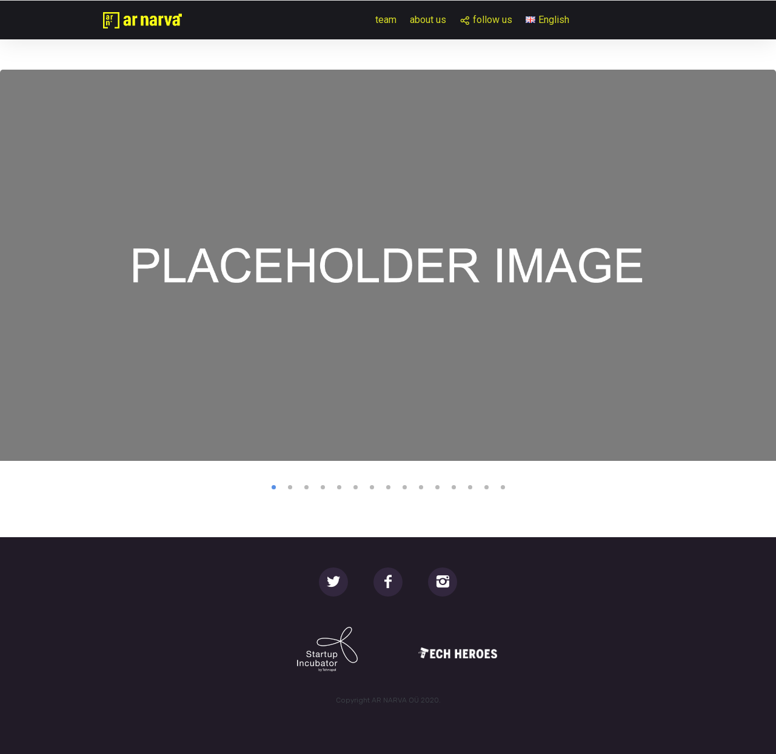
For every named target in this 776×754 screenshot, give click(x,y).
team (385, 19)
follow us (492, 19)
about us (428, 19)
